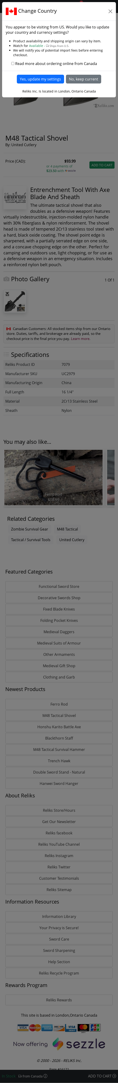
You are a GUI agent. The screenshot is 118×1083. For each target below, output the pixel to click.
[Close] (110, 11)
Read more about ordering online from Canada (56, 63)
